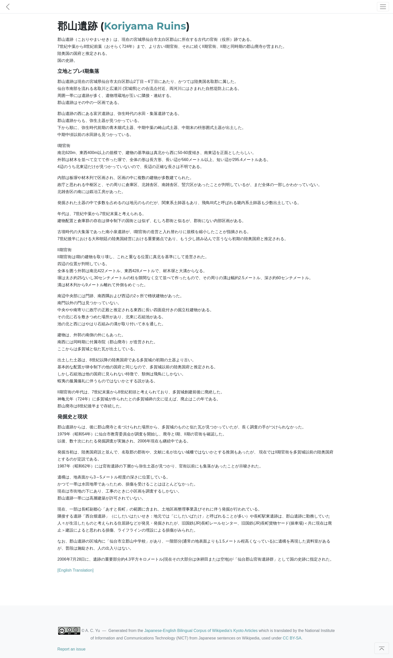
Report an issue (71, 649)
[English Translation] (75, 570)
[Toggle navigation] (383, 6)
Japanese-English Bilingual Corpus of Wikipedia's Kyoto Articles (201, 630)
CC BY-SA (292, 638)
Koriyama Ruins (145, 26)
